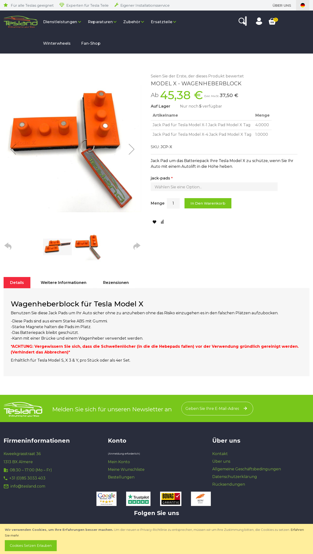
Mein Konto (119, 462)
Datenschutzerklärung (234, 476)
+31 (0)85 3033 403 (27, 478)
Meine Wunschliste (126, 469)
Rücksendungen (228, 484)
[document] (157, 539)
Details (17, 282)
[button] (13, 149)
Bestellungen (121, 477)
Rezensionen (116, 282)
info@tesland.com (28, 486)
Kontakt (220, 453)
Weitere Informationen (63, 282)
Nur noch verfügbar (201, 106)
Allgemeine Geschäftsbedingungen (246, 469)
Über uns (282, 5)
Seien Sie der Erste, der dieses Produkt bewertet (197, 76)
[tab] (17, 282)
